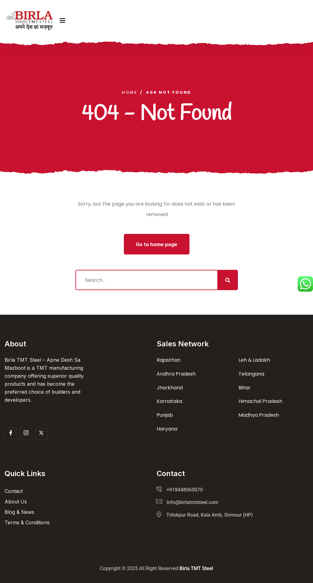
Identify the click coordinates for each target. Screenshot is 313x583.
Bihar (245, 387)
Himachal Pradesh (260, 401)
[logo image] (29, 20)
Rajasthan (169, 360)
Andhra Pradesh (176, 373)
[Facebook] (11, 434)
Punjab (165, 415)
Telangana (251, 373)
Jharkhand (170, 387)
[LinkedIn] (94, 453)
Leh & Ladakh (254, 360)
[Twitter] (41, 434)
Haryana (167, 428)
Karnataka (169, 401)
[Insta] (26, 434)
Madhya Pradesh (259, 415)
